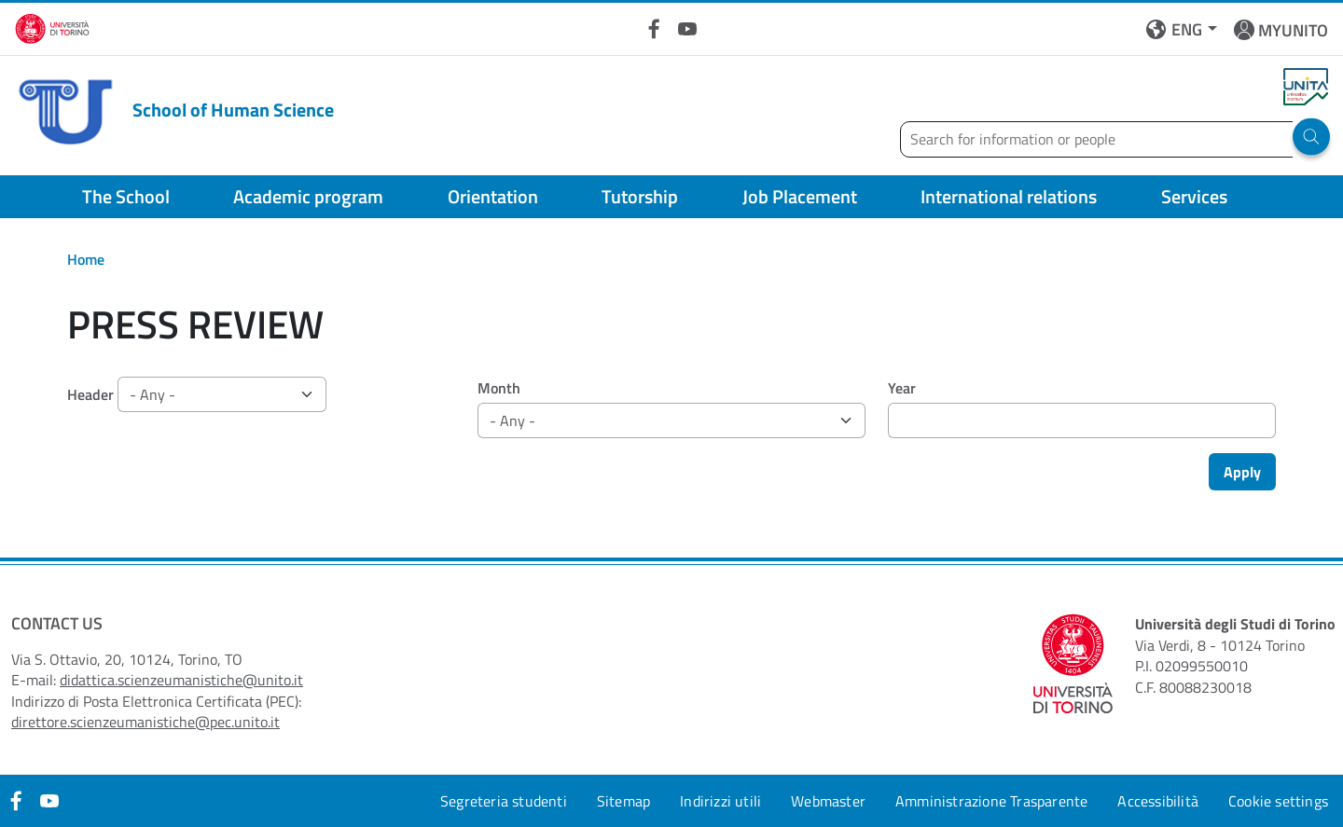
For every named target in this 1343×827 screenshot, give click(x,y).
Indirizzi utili (720, 801)
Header (90, 394)
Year (902, 388)
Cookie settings (1278, 801)
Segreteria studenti (503, 801)
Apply (1242, 472)
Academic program (308, 196)
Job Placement (799, 196)
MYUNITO (1293, 30)
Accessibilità (1157, 801)
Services (1194, 196)
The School (126, 196)
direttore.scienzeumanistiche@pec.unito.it (145, 721)
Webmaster (828, 801)
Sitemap (623, 801)
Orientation (493, 196)
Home (85, 259)
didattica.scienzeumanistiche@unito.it (181, 679)
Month (499, 388)
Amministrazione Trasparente (991, 801)
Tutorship (640, 196)
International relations (1009, 196)
